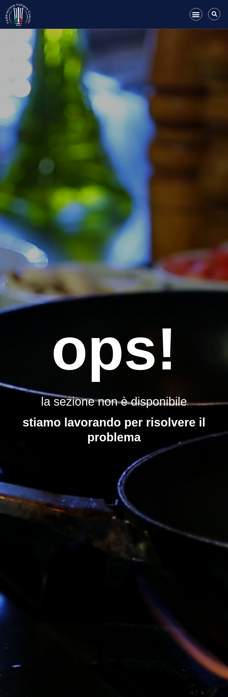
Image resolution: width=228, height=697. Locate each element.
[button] (196, 14)
